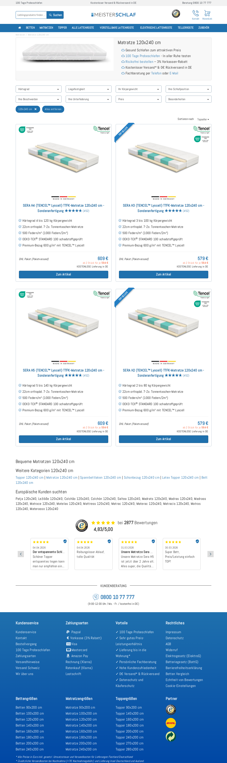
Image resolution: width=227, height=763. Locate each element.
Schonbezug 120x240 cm (141, 477)
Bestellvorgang (26, 644)
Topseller (203, 119)
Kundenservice (26, 632)
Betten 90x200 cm (29, 707)
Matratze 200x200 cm (81, 743)
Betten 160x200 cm (30, 731)
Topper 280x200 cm (130, 749)
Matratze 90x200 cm (80, 707)
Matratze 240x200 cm (81, 749)
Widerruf (172, 650)
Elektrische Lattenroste (156, 27)
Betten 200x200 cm (30, 743)
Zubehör (203, 27)
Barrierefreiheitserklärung (184, 668)
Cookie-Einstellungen (181, 685)
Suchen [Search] (55, 15)
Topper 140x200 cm (130, 713)
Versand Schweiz (28, 668)
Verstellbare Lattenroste (117, 27)
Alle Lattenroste (83, 27)
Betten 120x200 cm (30, 719)
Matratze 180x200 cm (81, 737)
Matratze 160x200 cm (81, 731)
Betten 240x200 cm (30, 749)
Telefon (156, 73)
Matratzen (46, 27)
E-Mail (174, 73)
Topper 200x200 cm (130, 731)
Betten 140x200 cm (30, 725)
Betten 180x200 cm (30, 737)
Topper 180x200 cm (130, 725)
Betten (30, 27)
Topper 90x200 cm (129, 707)
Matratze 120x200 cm (81, 719)
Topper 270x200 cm (130, 743)
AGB (168, 644)
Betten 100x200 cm (30, 713)
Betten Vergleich (177, 674)
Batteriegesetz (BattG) (182, 662)
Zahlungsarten (26, 656)
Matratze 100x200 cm (81, 713)
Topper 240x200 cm (130, 737)
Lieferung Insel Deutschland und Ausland (121, 761)
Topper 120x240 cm (30, 477)
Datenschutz (175, 638)
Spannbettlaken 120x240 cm (100, 477)
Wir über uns (25, 674)
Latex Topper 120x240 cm (180, 477)
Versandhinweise (28, 662)
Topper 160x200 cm (130, 719)
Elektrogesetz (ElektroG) (183, 656)
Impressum (173, 632)
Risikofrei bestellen (139, 61)
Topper (62, 27)
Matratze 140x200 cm (81, 725)
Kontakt (21, 638)
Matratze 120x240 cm (62, 477)
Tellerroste (185, 27)
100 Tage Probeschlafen (143, 56)
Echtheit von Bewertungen (184, 679)
